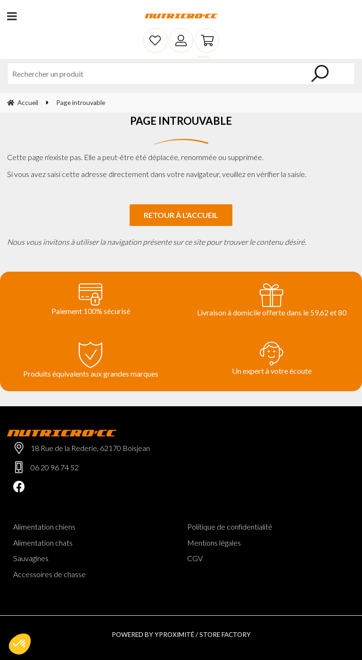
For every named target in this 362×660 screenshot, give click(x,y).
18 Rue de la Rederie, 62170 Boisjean (90, 447)
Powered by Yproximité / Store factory (181, 634)
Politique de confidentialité (229, 526)
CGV (195, 558)
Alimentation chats (43, 542)
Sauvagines (31, 558)
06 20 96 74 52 (55, 467)
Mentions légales (214, 542)
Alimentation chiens (44, 526)
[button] (19, 644)
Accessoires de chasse (49, 574)
